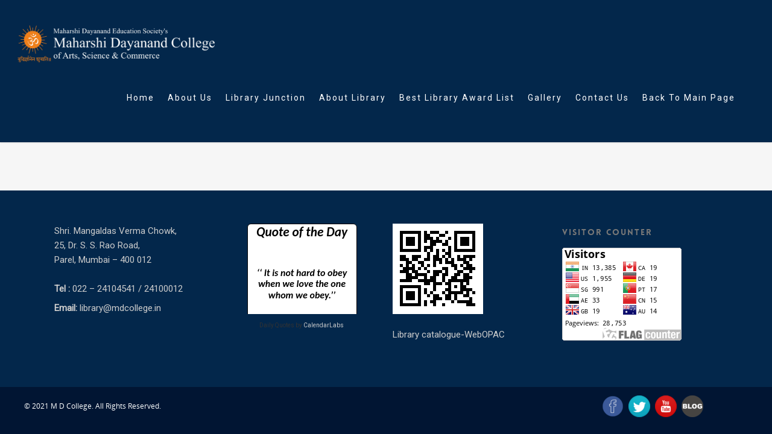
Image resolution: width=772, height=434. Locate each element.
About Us (190, 97)
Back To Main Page (688, 97)
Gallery (545, 97)
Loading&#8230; (302, 269)
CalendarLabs (323, 325)
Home (140, 97)
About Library (352, 97)
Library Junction (266, 97)
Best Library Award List (456, 97)
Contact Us (602, 97)
